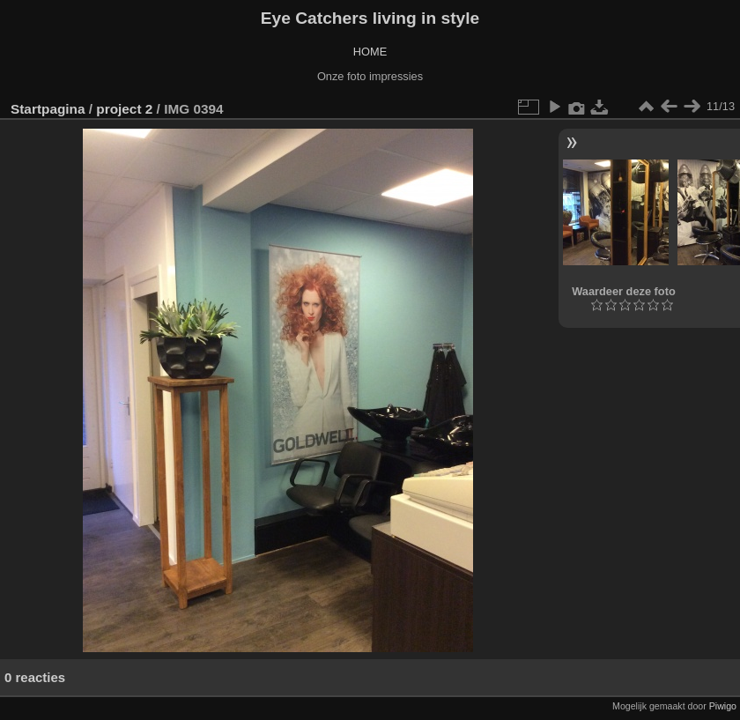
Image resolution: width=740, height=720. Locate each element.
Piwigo (722, 706)
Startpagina (48, 108)
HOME (370, 51)
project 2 (124, 108)
